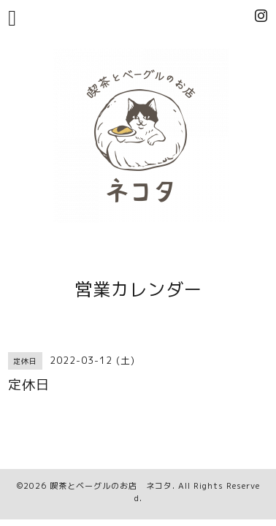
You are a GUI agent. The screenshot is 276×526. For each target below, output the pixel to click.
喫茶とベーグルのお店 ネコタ (111, 486)
